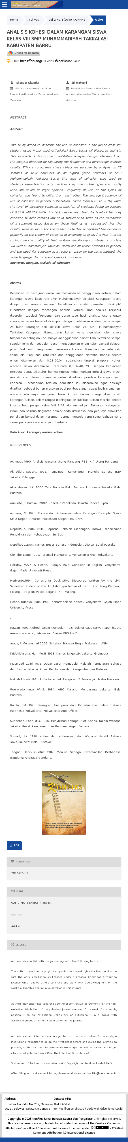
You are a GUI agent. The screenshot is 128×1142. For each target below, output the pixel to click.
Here (109, 1063)
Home (14, 20)
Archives (33, 20)
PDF (16, 845)
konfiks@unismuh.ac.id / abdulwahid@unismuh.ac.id (88, 1109)
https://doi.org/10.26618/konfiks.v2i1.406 (50, 61)
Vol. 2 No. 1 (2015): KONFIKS (67, 20)
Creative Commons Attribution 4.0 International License (78, 1131)
